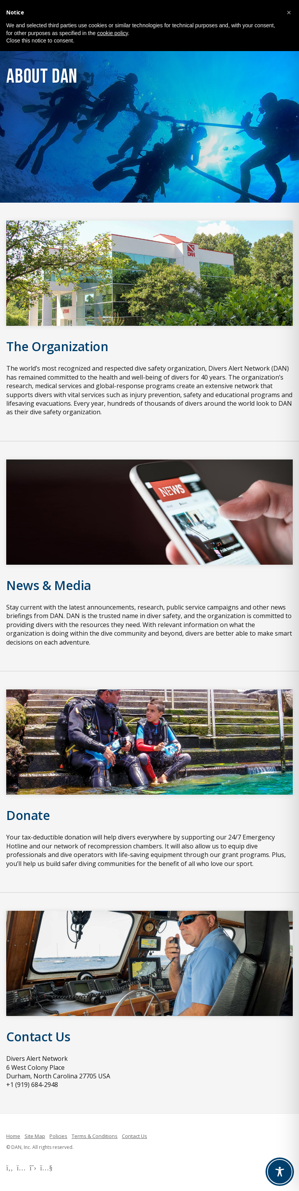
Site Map (35, 1136)
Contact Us (38, 1036)
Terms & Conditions (95, 1136)
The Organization (57, 346)
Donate (28, 815)
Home (13, 1136)
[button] (289, 12)
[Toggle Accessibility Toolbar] (279, 1171)
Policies (58, 1136)
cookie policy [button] (112, 33)
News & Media (48, 585)
